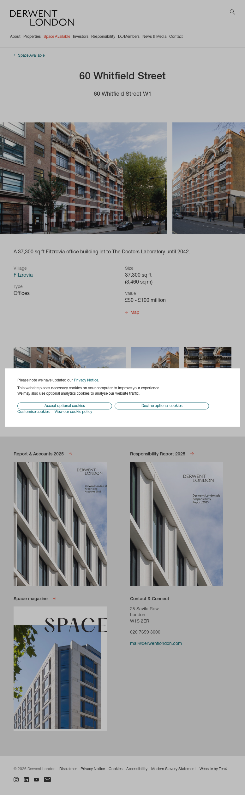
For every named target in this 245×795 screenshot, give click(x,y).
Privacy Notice (86, 380)
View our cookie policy (73, 412)
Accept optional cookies (65, 406)
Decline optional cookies (161, 406)
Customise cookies (33, 412)
